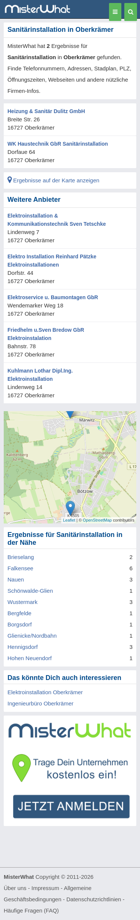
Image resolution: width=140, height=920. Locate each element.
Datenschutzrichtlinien (93, 899)
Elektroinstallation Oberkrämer (45, 692)
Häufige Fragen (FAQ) (31, 910)
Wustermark (22, 602)
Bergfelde (19, 613)
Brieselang (20, 557)
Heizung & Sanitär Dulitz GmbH (46, 111)
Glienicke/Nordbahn (32, 635)
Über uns (15, 888)
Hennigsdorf (22, 647)
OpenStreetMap (97, 520)
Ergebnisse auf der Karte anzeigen (53, 180)
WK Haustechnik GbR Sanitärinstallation (57, 144)
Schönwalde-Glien (30, 590)
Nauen (15, 579)
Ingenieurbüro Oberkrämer (40, 703)
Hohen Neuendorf (29, 658)
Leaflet (69, 520)
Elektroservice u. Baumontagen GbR (52, 297)
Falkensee (20, 568)
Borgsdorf (19, 624)
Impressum (45, 888)
